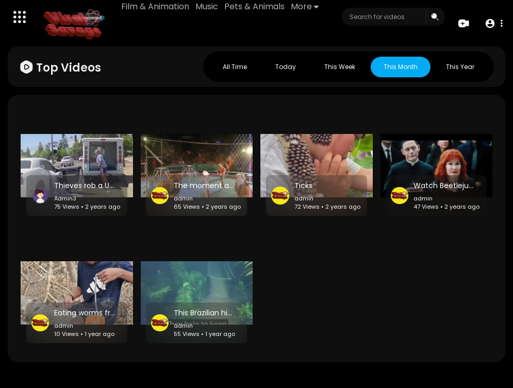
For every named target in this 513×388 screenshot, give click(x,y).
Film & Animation (155, 6)
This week (339, 66)
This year (460, 66)
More (305, 6)
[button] (493, 23)
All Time (235, 66)
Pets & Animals (254, 6)
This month (401, 66)
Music (206, 6)
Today (285, 66)
